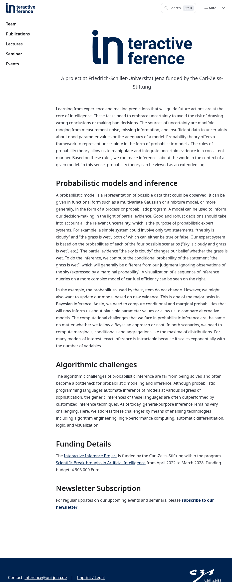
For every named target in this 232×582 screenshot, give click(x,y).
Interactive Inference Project (90, 456)
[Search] (178, 8)
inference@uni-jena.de (45, 577)
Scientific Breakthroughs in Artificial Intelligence (101, 463)
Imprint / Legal (91, 577)
